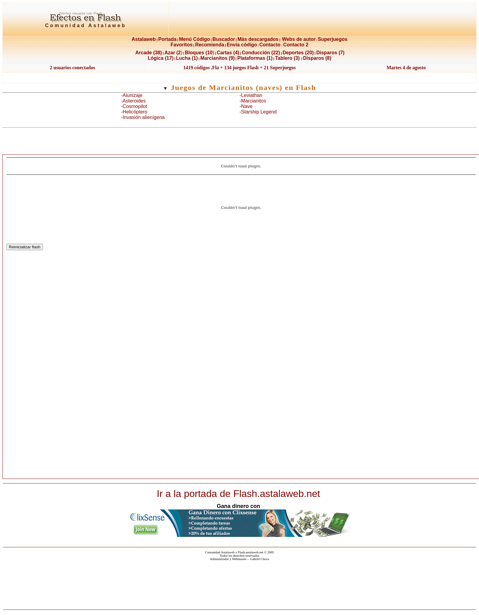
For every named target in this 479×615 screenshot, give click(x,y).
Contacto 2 (295, 44)
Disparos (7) (330, 52)
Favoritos (182, 44)
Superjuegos (333, 39)
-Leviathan (251, 95)
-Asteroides (133, 100)
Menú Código (194, 39)
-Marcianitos (253, 100)
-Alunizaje (131, 95)
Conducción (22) (261, 52)
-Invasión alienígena (143, 117)
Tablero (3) (287, 58)
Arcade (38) (148, 52)
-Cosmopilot (134, 106)
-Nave (246, 106)
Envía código (242, 44)
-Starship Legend (258, 111)
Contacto (269, 44)
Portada (167, 39)
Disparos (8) (317, 58)
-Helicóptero (134, 111)
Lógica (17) (160, 58)
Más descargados (257, 39)
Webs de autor (298, 39)
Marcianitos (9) (217, 58)
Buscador (223, 39)
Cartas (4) (228, 52)
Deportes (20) (298, 52)
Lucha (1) (187, 58)
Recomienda (209, 44)
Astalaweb (143, 39)
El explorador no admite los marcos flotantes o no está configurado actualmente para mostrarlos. (239, 583)
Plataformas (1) (255, 58)
